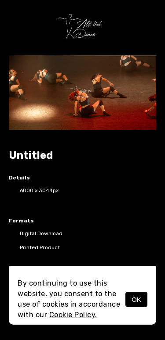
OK (136, 299)
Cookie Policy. (73, 315)
